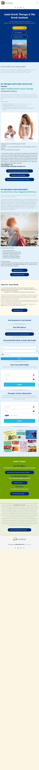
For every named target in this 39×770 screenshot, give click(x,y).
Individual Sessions (20, 37)
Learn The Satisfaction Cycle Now (20, 530)
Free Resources (19, 28)
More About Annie (20, 310)
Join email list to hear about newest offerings (20, 179)
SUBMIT (19, 358)
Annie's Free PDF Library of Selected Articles (19, 334)
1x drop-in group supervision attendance (19, 171)
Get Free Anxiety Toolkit (19, 274)
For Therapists (20, 32)
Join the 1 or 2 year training (19, 175)
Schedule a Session (20, 270)
